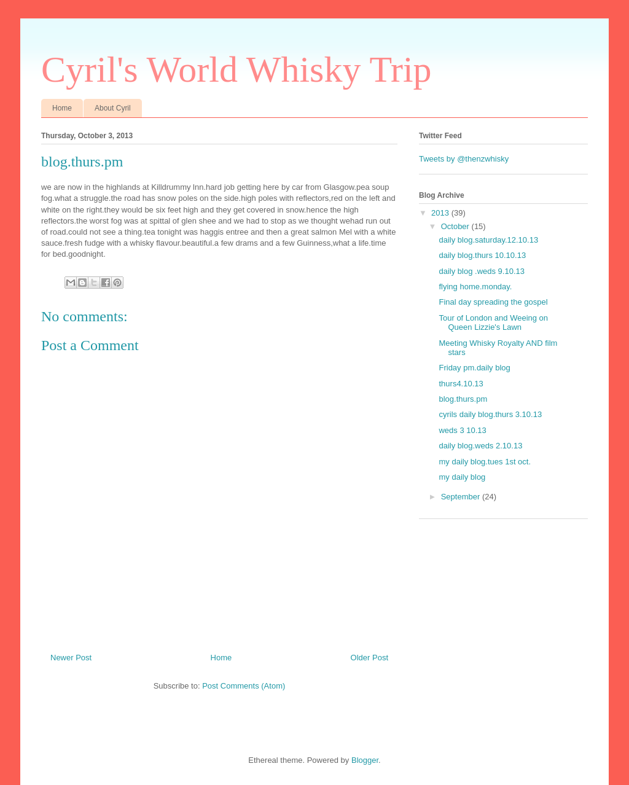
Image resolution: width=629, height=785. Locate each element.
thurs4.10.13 (461, 383)
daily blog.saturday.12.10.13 (488, 239)
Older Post (369, 657)
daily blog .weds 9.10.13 (481, 271)
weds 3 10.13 (462, 430)
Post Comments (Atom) (243, 685)
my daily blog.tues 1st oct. (485, 461)
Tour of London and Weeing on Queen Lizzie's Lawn (493, 322)
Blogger (364, 760)
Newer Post (71, 657)
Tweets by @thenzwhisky (464, 158)
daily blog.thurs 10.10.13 (482, 255)
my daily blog (462, 477)
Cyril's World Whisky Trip (236, 69)
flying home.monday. (475, 286)
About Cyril (113, 108)
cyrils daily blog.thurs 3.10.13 (490, 414)
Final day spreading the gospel (493, 302)
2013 (441, 212)
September (461, 496)
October (456, 226)
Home (62, 108)
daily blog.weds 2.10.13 (480, 445)
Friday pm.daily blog (474, 367)
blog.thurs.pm (463, 399)
